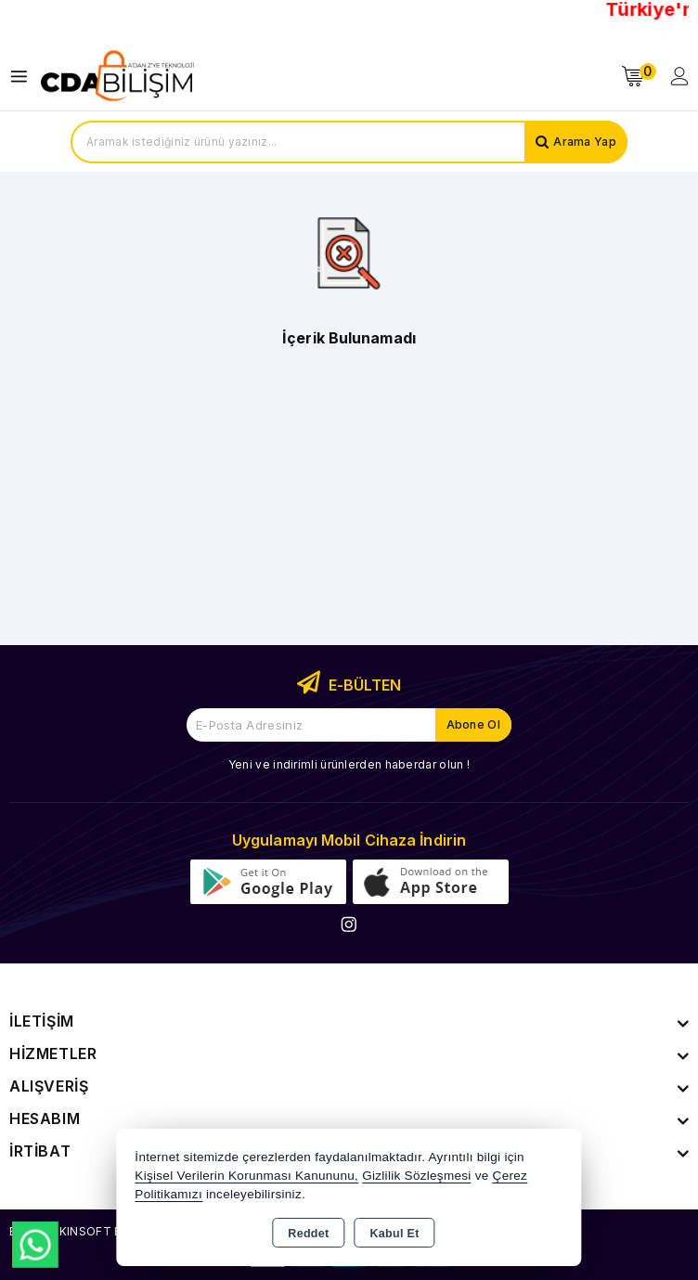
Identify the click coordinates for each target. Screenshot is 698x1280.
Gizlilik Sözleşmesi (416, 1176)
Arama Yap (584, 142)
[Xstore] (117, 76)
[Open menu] (23, 76)
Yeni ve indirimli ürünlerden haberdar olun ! (349, 764)
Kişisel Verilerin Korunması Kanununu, (246, 1176)
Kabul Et (395, 1233)
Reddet (308, 1233)
